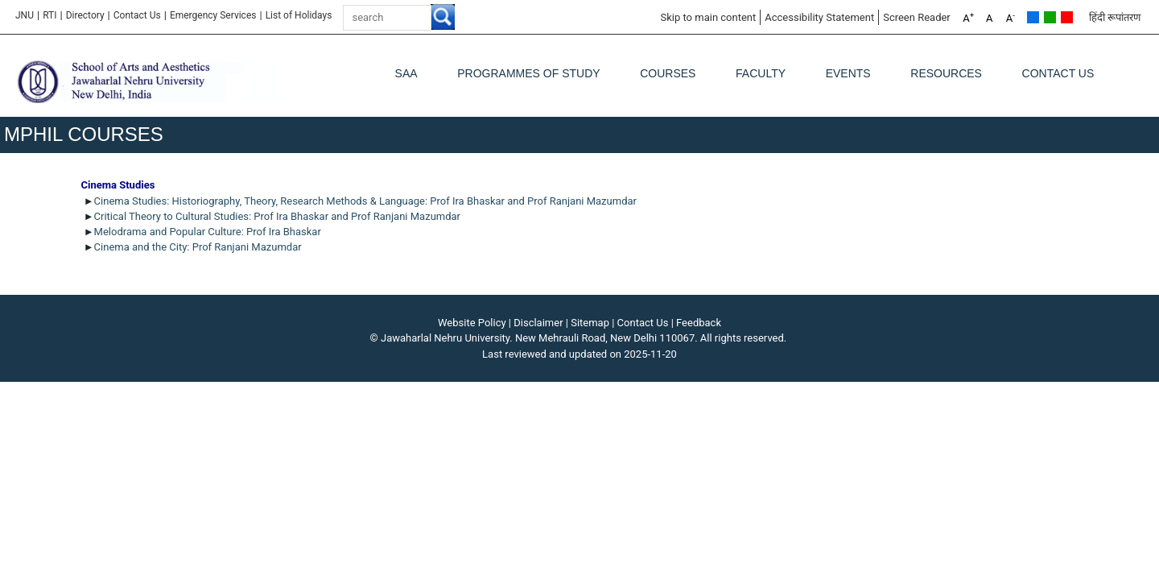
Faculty (761, 73)
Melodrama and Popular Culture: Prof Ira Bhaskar (209, 232)
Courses (667, 73)
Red (1067, 17)
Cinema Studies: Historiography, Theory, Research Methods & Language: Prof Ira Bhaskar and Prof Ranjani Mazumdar (365, 201)
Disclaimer (538, 323)
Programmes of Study (528, 73)
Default (1033, 17)
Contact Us (137, 15)
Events (848, 73)
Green (1050, 17)
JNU (24, 15)
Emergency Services (213, 15)
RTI (49, 15)
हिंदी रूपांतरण (1114, 17)
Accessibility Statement (819, 17)
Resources (946, 73)
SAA (406, 73)
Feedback (698, 323)
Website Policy (472, 323)
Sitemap (590, 323)
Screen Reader (917, 17)
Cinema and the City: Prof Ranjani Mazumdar (198, 247)
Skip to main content (708, 17)
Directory (85, 15)
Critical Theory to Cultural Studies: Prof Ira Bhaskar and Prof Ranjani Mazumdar (277, 216)
